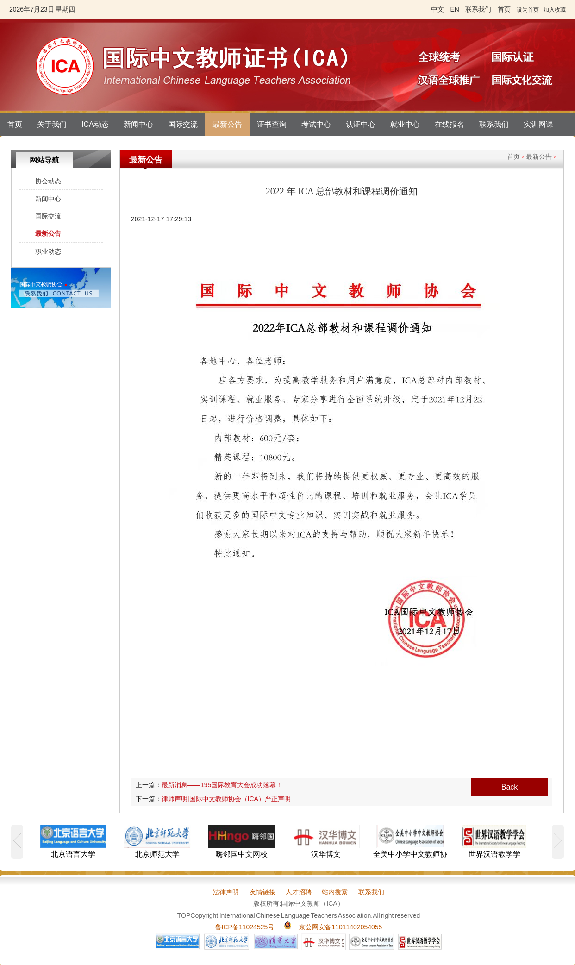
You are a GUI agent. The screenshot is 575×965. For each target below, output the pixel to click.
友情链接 (262, 892)
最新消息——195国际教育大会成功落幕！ (222, 785)
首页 (14, 124)
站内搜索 (335, 892)
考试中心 (316, 124)
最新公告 (227, 124)
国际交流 (183, 124)
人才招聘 (299, 892)
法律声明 (226, 892)
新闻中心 (138, 124)
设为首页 (528, 9)
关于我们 (52, 124)
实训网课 (538, 124)
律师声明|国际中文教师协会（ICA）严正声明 (226, 798)
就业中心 (405, 124)
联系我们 (494, 124)
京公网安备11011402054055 (340, 927)
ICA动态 (95, 124)
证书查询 (272, 124)
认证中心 (360, 124)
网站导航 (44, 160)
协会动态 (48, 181)
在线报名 (449, 124)
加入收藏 (555, 9)
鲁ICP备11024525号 (245, 927)
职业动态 (48, 251)
